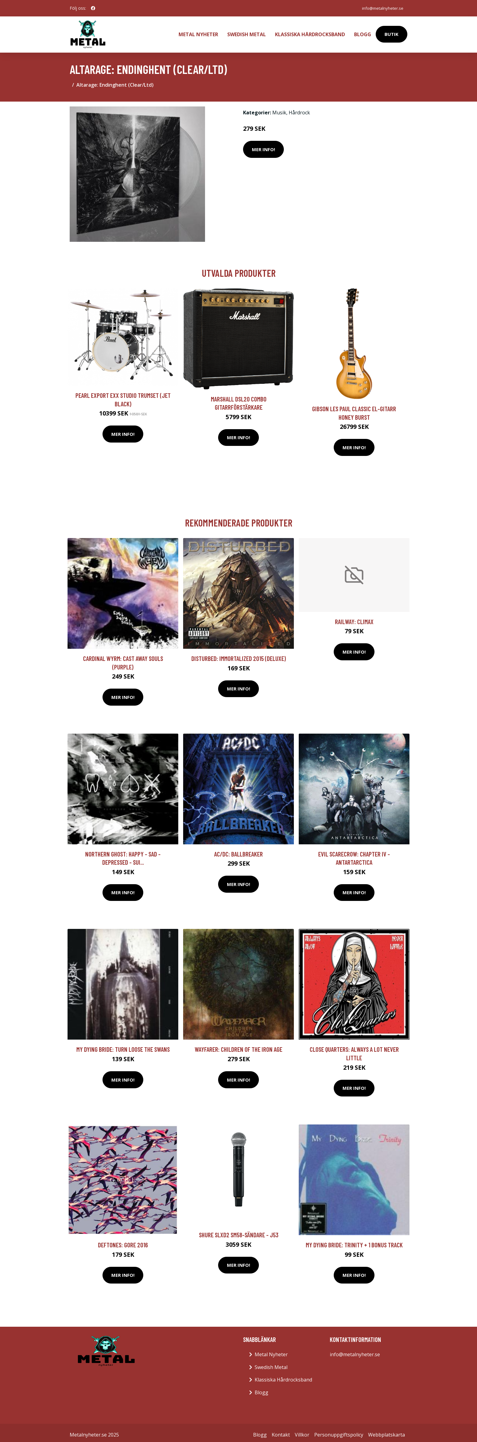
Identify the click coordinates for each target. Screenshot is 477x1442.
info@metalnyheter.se (380, 8)
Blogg (362, 32)
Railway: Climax (354, 617)
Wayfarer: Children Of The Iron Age (238, 1045)
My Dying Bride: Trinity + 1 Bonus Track (354, 1241)
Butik (392, 32)
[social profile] (93, 8)
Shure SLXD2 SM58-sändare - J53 (238, 1231)
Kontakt (281, 1430)
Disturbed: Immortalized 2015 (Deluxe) (238, 654)
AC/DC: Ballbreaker (238, 850)
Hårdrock (299, 108)
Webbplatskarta (386, 1430)
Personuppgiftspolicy (338, 1430)
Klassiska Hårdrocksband (310, 32)
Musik (279, 108)
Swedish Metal (246, 32)
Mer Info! (263, 145)
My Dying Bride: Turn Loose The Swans (123, 1045)
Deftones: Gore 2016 (123, 1241)
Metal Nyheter (198, 32)
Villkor (302, 1430)
